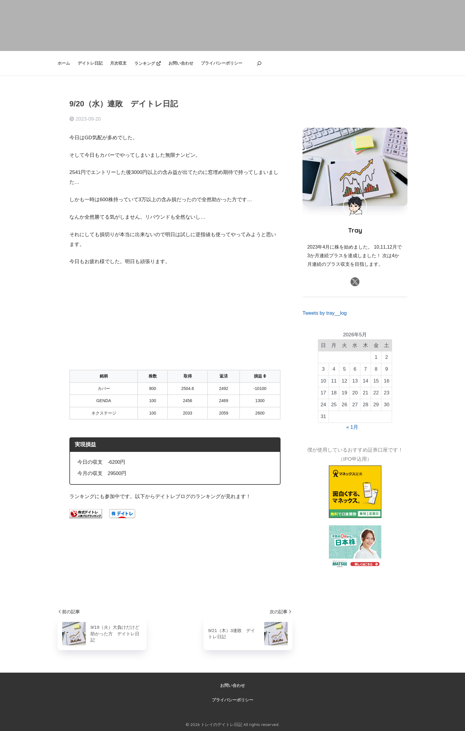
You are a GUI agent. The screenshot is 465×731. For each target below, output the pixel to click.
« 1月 (352, 427)
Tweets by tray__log (324, 313)
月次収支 (118, 63)
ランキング (147, 63)
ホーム (64, 63)
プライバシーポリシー (221, 63)
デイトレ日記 (90, 63)
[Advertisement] (175, 315)
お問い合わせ (180, 63)
